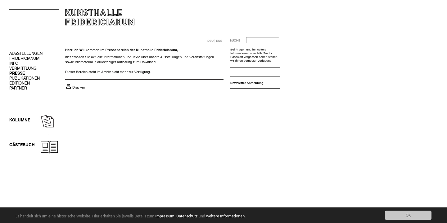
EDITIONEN (19, 83)
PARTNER (18, 88)
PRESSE (17, 73)
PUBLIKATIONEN (24, 78)
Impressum (164, 216)
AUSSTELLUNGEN (26, 53)
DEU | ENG (215, 40)
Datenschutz (186, 216)
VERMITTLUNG (23, 68)
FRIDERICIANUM (24, 58)
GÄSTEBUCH (22, 144)
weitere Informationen (225, 216)
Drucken (78, 87)
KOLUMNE (19, 120)
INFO (13, 63)
